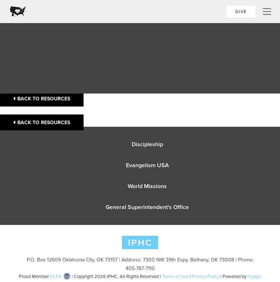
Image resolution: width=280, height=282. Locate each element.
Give (241, 11)
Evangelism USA (147, 165)
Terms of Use (175, 276)
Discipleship (147, 144)
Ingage (254, 276)
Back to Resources (41, 98)
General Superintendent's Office (147, 207)
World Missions (147, 186)
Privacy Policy (205, 276)
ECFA (55, 276)
